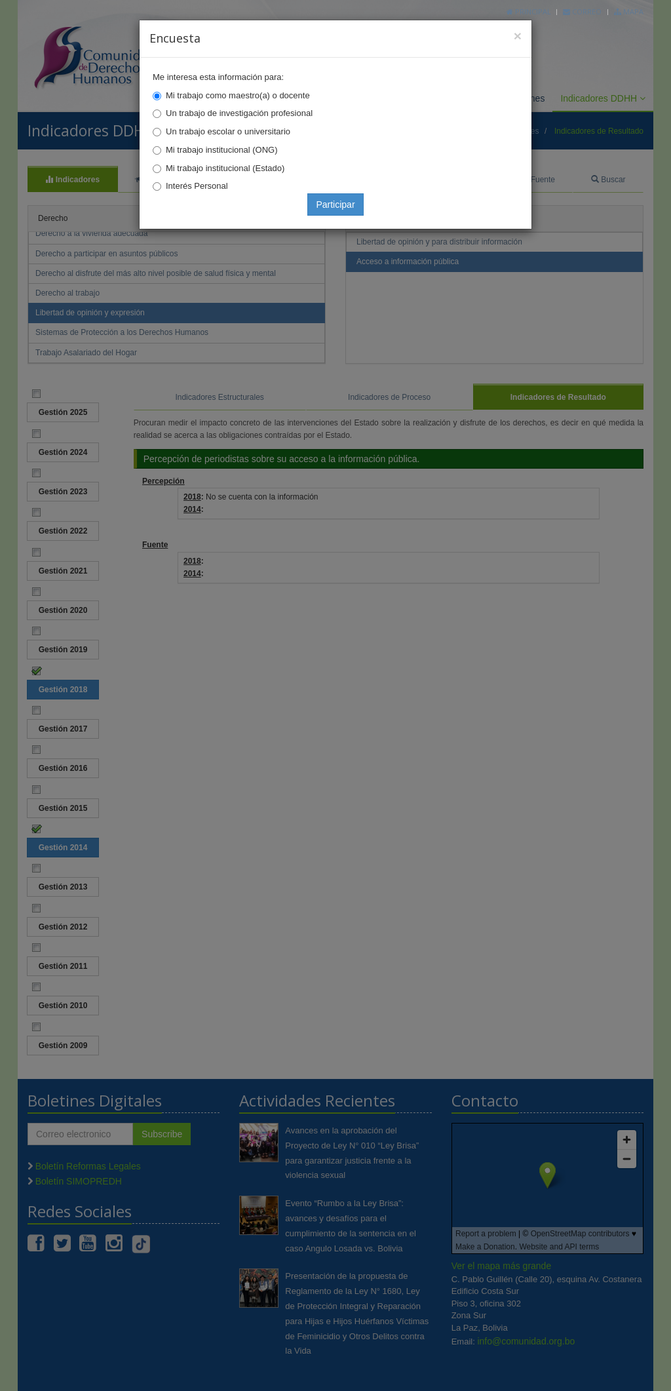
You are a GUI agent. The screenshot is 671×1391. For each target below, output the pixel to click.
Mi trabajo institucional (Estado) (225, 168)
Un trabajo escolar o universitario (228, 131)
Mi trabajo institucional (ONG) (222, 150)
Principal (529, 11)
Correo (582, 11)
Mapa (628, 11)
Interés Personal (197, 186)
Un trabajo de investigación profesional (239, 113)
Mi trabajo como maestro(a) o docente (238, 95)
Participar (335, 204)
